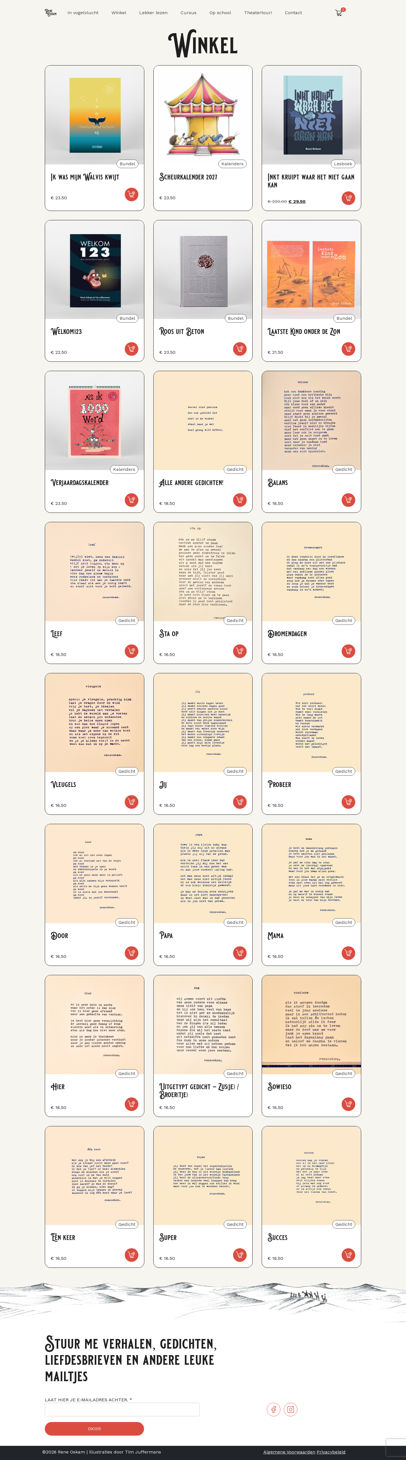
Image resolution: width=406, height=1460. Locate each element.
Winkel (118, 12)
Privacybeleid (331, 1452)
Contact (293, 12)
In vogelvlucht (82, 12)
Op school (220, 12)
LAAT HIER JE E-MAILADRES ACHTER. (88, 1399)
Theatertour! (258, 12)
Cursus (188, 12)
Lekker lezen (153, 12)
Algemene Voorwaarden (289, 1452)
